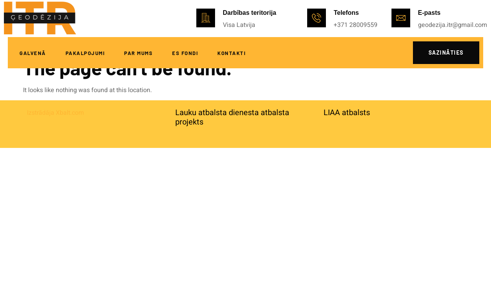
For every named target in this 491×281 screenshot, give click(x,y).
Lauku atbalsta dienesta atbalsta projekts (232, 117)
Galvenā (33, 53)
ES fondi (185, 53)
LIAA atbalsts (347, 112)
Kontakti (231, 53)
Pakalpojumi (85, 53)
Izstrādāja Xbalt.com (55, 112)
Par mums (138, 53)
